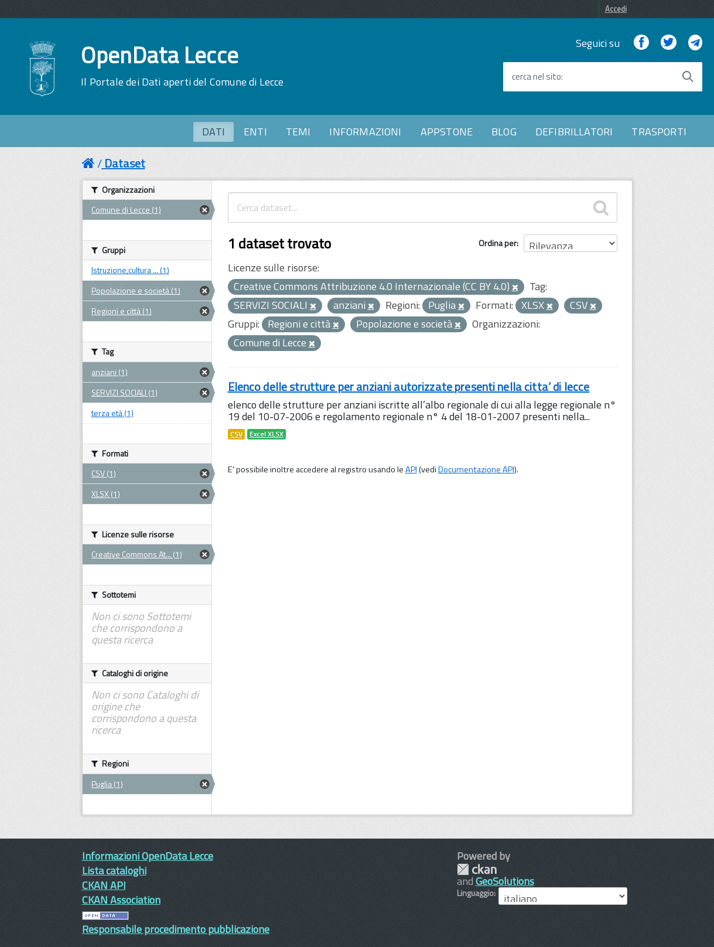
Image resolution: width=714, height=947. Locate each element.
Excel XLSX (266, 434)
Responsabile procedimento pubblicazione (175, 929)
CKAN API (104, 885)
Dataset (124, 163)
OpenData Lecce (182, 66)
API (411, 469)
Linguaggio (475, 893)
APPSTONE (447, 131)
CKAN (477, 869)
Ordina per (498, 243)
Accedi (616, 9)
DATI (213, 131)
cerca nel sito (536, 77)
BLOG (504, 131)
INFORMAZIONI (365, 131)
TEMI (298, 131)
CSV (236, 434)
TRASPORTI (658, 131)
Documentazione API (476, 469)
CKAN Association (121, 900)
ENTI (255, 131)
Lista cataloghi (114, 870)
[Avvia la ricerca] (687, 76)
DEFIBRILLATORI (574, 131)
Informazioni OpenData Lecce (147, 856)
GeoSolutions (505, 881)
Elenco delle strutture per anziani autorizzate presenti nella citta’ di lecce (409, 386)
